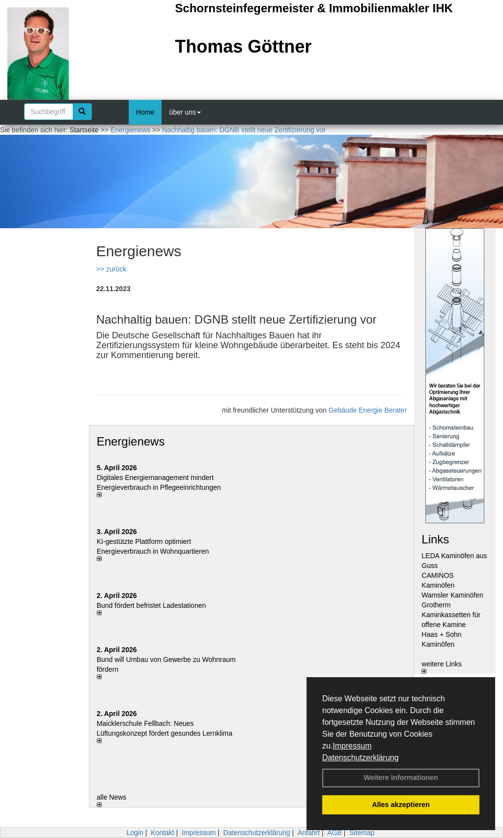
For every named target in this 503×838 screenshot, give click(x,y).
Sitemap (361, 833)
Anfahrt (309, 833)
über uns (184, 112)
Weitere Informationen (400, 777)
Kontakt (162, 833)
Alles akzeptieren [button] (401, 804)
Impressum (352, 746)
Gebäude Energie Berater (368, 410)
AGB (334, 833)
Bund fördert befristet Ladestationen (151, 605)
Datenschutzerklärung (360, 757)
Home (145, 112)
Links (435, 539)
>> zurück (111, 269)
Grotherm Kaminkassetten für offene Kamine (450, 614)
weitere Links (441, 667)
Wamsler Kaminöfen (452, 595)
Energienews (131, 441)
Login (134, 833)
